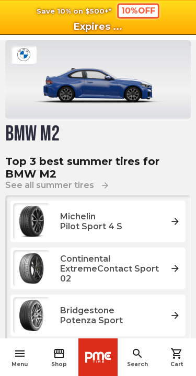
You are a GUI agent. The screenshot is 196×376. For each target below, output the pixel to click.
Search (137, 357)
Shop (59, 357)
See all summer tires (57, 185)
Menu (19, 357)
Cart (176, 357)
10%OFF (138, 11)
